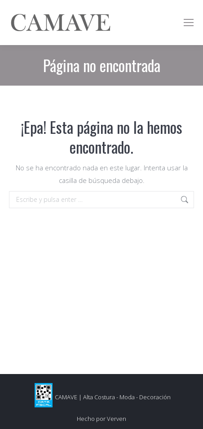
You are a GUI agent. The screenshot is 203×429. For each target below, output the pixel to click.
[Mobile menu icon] (188, 22)
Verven (116, 419)
